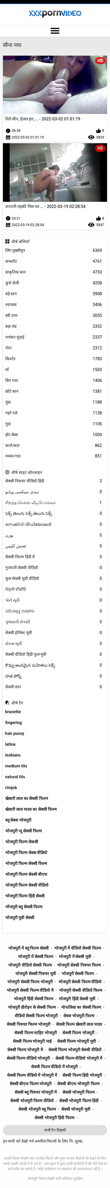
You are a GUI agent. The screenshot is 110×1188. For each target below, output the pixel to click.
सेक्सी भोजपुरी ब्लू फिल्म (36, 1109)
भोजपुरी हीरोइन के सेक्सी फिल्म (32, 1007)
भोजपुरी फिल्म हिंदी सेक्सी (25, 896)
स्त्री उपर (53, 315)
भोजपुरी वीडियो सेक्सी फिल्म (29, 965)
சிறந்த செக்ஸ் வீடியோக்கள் (53, 502)
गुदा (53, 423)
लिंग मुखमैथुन (53, 250)
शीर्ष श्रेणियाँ (20, 241)
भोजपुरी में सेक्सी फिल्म (35, 956)
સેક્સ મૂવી (53, 643)
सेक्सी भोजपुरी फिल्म (78, 1092)
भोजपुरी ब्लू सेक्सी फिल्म (23, 906)
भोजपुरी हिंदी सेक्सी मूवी (77, 998)
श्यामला (53, 304)
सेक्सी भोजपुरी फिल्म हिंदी (79, 1100)
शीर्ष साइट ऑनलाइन (26, 472)
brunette (13, 711)
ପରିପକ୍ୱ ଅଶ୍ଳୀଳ (53, 611)
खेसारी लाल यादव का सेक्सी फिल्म (31, 809)
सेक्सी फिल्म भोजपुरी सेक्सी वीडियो (74, 1049)
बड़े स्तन (53, 293)
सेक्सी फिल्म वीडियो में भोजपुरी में (32, 1075)
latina (10, 744)
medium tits (16, 766)
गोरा (53, 348)
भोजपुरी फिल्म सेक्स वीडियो (26, 852)
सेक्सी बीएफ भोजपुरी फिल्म (78, 1083)
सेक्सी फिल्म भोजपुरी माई (32, 1041)
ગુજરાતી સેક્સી (53, 621)
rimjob (11, 787)
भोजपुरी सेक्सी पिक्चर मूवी (35, 973)
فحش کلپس (53, 546)
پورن (53, 535)
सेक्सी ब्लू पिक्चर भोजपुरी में (36, 1092)
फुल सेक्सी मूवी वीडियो (53, 578)
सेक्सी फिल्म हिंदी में (53, 556)
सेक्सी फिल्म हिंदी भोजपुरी (82, 1075)
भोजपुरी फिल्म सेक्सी (41, 1179)
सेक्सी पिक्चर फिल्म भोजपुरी (28, 1024)
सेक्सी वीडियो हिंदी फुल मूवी (53, 654)
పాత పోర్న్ (53, 676)
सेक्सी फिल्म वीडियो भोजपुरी (28, 1058)
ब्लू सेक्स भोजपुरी (18, 820)
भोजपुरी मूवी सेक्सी (19, 917)
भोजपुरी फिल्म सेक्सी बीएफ (26, 874)
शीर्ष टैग (17, 703)
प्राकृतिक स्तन (53, 272)
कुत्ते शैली (53, 283)
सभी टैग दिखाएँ (54, 1130)
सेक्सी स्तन (53, 687)
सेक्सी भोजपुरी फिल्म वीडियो (31, 1100)
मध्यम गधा (53, 456)
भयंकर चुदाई (53, 337)
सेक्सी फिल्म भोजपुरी (78, 1032)
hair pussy (14, 733)
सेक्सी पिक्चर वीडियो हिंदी (53, 481)
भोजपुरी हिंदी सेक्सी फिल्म (33, 998)
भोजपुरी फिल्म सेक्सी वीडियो (26, 885)
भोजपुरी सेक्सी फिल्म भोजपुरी (30, 981)
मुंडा (53, 402)
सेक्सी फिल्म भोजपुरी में (25, 1049)
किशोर (53, 358)
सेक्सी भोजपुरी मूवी (75, 1109)
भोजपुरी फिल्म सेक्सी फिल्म (26, 863)
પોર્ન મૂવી (53, 600)
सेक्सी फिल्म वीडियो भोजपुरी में (78, 1058)
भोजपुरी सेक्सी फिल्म (78, 973)
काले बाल (53, 445)
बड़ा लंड (53, 326)
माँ (53, 369)
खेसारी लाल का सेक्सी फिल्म (26, 798)
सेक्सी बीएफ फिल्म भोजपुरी (31, 1083)
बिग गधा (53, 380)
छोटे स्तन (53, 391)
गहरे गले (53, 413)
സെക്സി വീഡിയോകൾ (53, 524)
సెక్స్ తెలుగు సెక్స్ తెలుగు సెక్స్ (53, 513)
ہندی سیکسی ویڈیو (53, 491)
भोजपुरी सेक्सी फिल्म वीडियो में (30, 990)
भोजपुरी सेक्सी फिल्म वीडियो (79, 981)
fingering (13, 722)
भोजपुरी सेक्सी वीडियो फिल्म (80, 990)
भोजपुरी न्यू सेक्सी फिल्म (23, 831)
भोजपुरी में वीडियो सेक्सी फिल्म (77, 948)
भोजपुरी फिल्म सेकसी (21, 841)
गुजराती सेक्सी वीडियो (53, 567)
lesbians (13, 755)
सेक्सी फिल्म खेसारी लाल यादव (79, 1024)
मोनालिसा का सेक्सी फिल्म (81, 1007)
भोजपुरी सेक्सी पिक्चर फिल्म (79, 965)
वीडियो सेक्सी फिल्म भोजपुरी (36, 1015)
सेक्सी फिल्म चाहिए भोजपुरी (35, 1032)
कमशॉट (53, 261)
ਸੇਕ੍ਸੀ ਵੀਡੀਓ (53, 589)
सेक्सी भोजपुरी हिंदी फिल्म (54, 1117)
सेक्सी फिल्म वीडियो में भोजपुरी (54, 1066)
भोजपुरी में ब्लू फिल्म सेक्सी (28, 948)
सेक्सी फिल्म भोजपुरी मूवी (76, 1041)
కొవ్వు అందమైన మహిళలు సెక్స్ (53, 665)
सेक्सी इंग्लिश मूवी (53, 632)
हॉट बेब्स (53, 434)
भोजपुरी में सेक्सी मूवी (75, 956)
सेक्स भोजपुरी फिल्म (78, 1015)
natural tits (15, 776)
